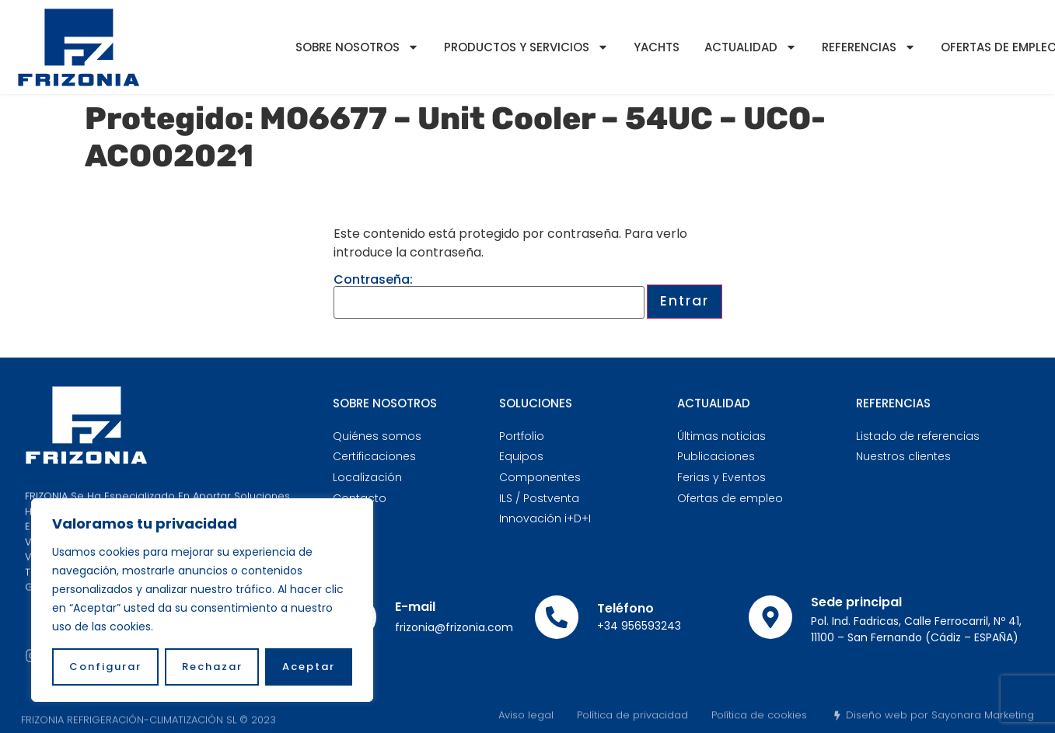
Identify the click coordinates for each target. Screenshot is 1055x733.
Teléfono (625, 608)
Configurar (105, 666)
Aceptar (308, 666)
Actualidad (750, 47)
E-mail (415, 607)
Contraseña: (489, 296)
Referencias (869, 47)
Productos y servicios (526, 47)
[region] (202, 600)
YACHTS (656, 47)
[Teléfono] (556, 617)
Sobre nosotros (357, 47)
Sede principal (856, 602)
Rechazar (212, 666)
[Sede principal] (770, 617)
